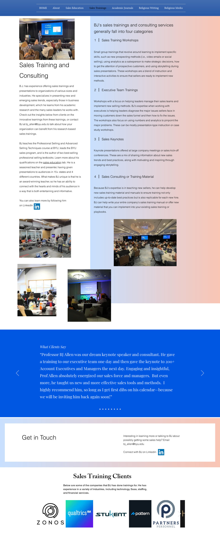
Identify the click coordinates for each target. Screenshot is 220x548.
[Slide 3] (114, 409)
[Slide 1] (111, 409)
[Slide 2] (108, 409)
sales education (52, 162)
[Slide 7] (117, 409)
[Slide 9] (120, 409)
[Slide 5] (102, 409)
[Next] (202, 373)
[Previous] (17, 373)
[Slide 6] (105, 409)
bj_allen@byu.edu (36, 124)
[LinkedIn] (37, 206)
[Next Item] (179, 514)
